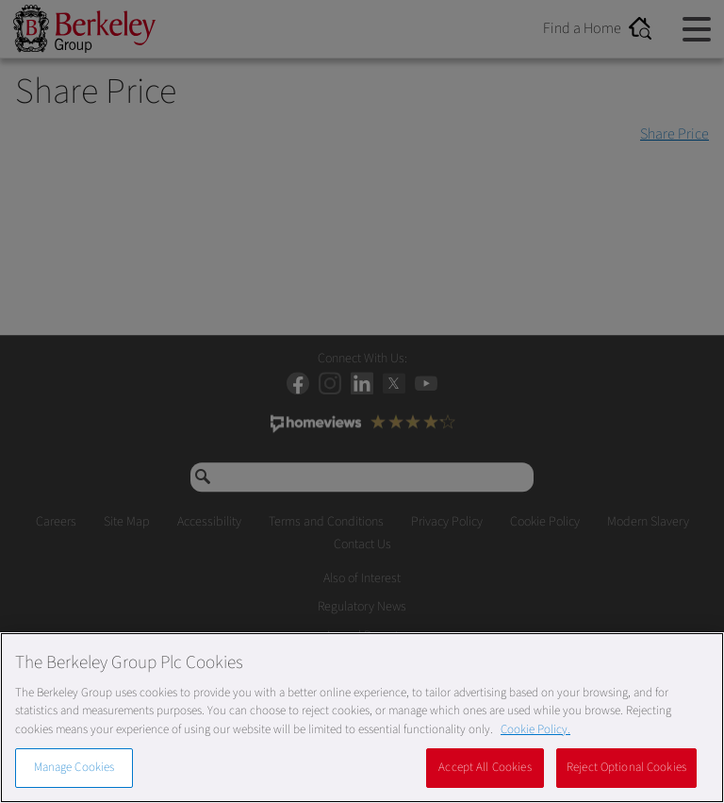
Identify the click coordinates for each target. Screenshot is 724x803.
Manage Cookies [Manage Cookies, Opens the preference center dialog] (74, 767)
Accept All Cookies (484, 767)
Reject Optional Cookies (626, 767)
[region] (362, 717)
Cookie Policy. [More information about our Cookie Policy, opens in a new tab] (535, 729)
